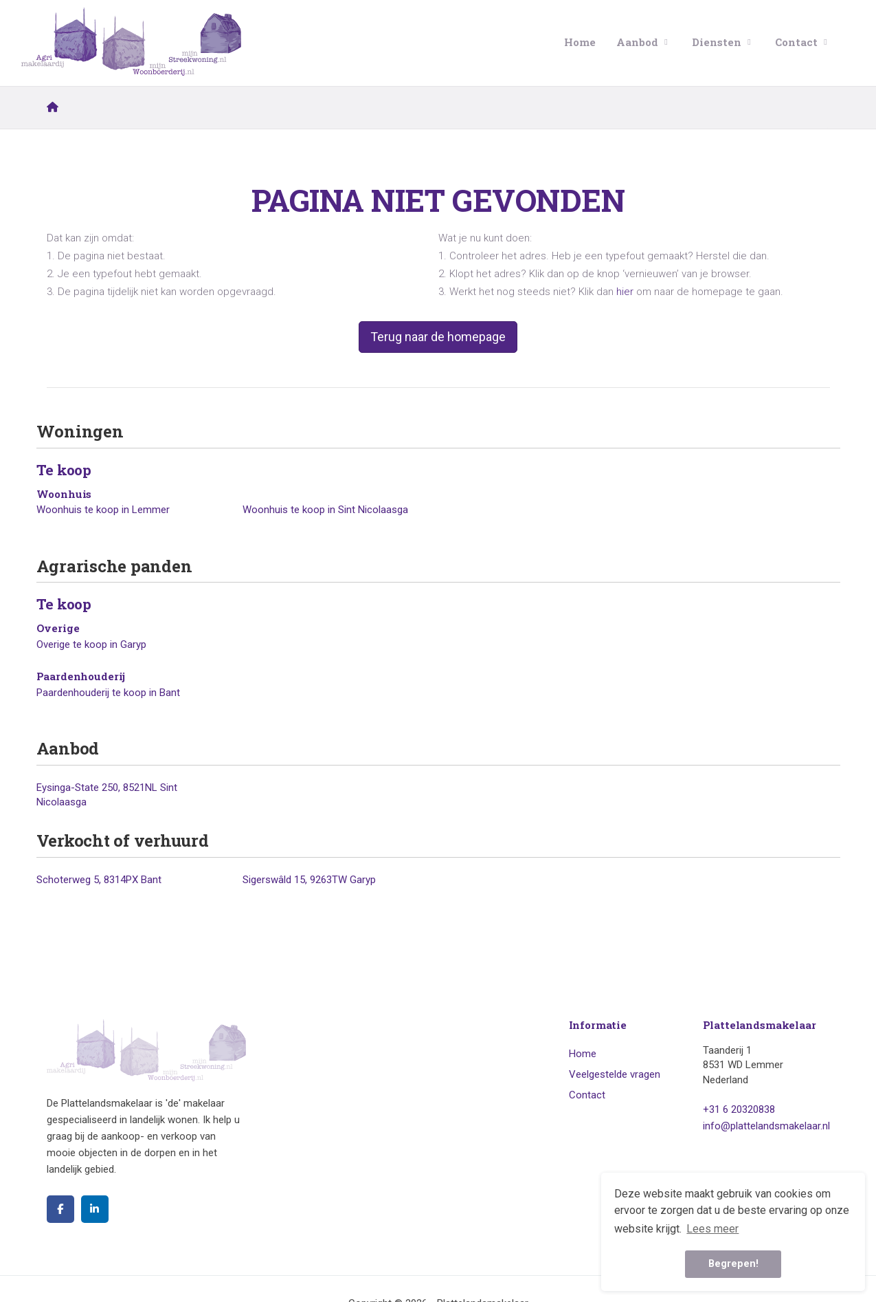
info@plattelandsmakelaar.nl (766, 1126)
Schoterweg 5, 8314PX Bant (98, 880)
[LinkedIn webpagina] (95, 1209)
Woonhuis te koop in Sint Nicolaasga (325, 509)
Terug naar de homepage (438, 336)
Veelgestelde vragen (614, 1074)
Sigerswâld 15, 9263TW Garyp (309, 880)
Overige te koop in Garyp (91, 644)
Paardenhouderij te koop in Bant (108, 692)
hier (624, 291)
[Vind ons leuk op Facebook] (60, 1209)
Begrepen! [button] (733, 1264)
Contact (803, 42)
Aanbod (643, 42)
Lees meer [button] (712, 1228)
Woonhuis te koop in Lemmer (103, 509)
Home (580, 42)
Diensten (723, 42)
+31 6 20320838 (739, 1109)
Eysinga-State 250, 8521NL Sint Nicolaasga (106, 794)
